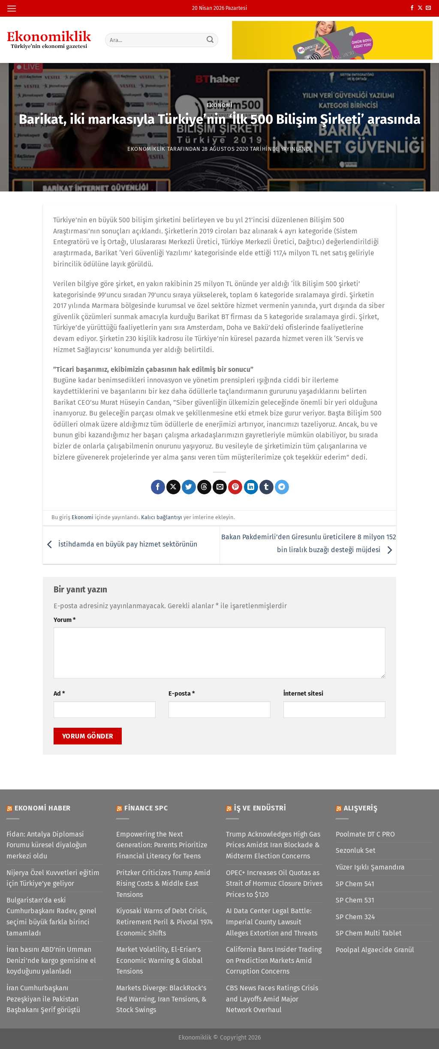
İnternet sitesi (303, 693)
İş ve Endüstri (260, 808)
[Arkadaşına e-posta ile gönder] (220, 487)
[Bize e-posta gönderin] (428, 8)
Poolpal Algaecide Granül (375, 950)
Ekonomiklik (146, 149)
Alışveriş (361, 808)
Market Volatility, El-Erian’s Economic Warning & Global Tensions (159, 960)
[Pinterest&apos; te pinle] (235, 487)
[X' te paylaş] (173, 487)
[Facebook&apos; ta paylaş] (158, 487)
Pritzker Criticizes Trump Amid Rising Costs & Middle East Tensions (163, 884)
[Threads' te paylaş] (204, 487)
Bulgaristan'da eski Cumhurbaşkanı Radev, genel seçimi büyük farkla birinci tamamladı (51, 916)
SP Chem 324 (355, 917)
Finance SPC (146, 808)
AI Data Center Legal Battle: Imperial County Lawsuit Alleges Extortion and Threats (271, 922)
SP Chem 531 (355, 900)
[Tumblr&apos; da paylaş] (266, 487)
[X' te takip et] (420, 8)
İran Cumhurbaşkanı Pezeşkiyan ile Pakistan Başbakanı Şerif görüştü (43, 999)
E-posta (181, 693)
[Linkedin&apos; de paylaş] (251, 487)
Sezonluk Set (356, 850)
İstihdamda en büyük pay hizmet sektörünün (120, 545)
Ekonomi (220, 105)
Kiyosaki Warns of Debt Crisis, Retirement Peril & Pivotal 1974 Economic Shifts (164, 922)
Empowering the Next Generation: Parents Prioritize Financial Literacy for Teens (161, 845)
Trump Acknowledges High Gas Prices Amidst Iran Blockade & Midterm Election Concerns (273, 845)
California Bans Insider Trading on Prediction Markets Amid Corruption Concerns (274, 960)
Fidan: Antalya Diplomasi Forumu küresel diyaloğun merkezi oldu (46, 845)
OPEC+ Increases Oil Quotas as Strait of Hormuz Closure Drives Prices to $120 (274, 884)
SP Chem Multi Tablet (369, 933)
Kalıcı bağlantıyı (161, 517)
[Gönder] (210, 40)
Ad (59, 693)
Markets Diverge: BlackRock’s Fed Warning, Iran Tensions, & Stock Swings (161, 999)
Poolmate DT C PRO (365, 834)
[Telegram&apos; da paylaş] (282, 487)
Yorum (64, 620)
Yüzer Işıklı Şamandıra (370, 867)
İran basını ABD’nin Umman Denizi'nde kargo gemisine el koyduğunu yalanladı (51, 960)
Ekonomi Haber (43, 808)
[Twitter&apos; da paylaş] (189, 487)
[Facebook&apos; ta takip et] (412, 8)
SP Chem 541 (355, 884)
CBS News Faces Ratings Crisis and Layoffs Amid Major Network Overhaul (272, 999)
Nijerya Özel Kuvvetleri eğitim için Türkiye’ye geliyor (52, 878)
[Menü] (11, 8)
